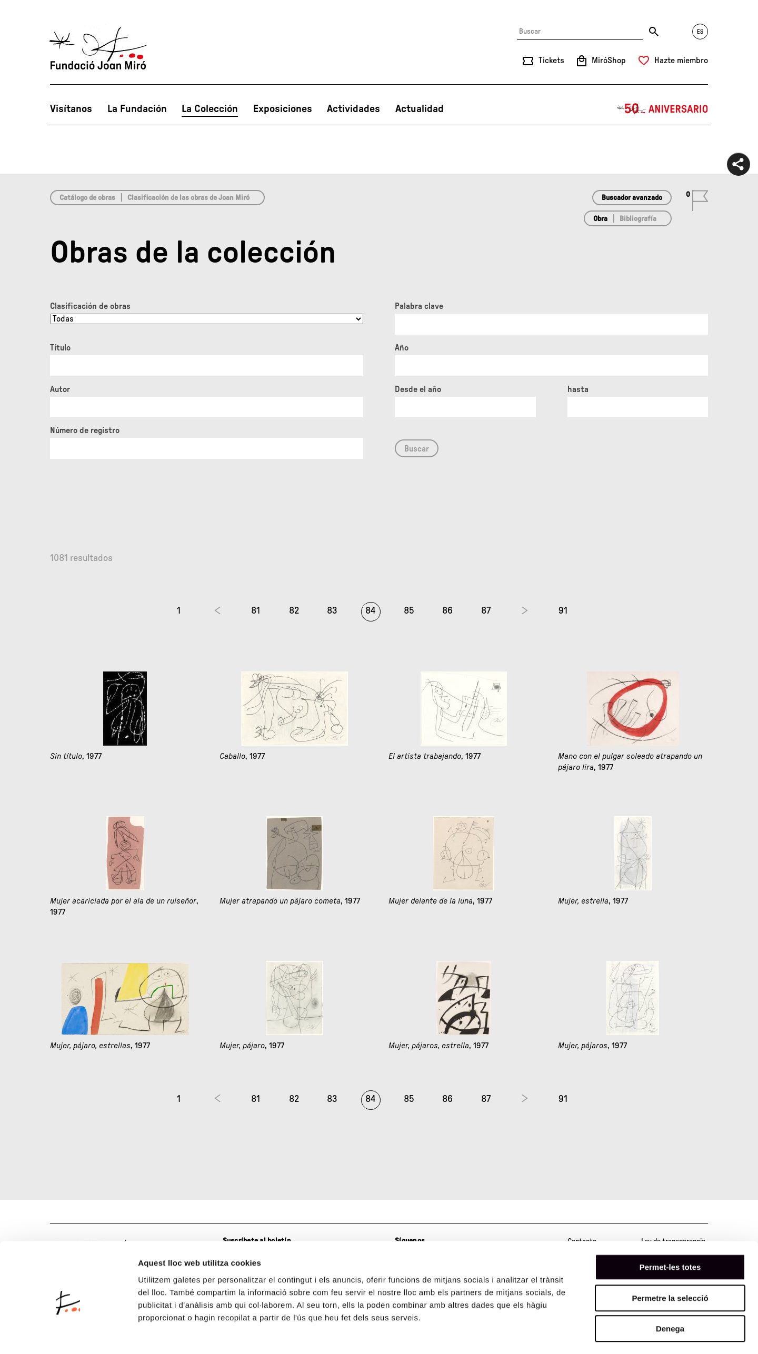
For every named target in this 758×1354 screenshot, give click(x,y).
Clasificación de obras (90, 306)
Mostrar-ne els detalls (606, 1333)
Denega (670, 1286)
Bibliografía (638, 219)
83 (332, 611)
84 (370, 611)
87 (486, 611)
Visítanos (71, 109)
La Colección (210, 109)
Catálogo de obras (87, 198)
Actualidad (419, 109)
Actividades (353, 109)
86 (447, 611)
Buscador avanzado (632, 198)
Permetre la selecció (670, 1256)
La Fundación (137, 109)
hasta (578, 389)
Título (60, 348)
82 (294, 611)
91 (562, 611)
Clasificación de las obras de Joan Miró (188, 198)
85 (409, 611)
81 (255, 611)
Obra (600, 219)
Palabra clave (419, 306)
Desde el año (418, 389)
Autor (60, 389)
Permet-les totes (670, 1225)
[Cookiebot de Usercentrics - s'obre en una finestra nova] (68, 1333)
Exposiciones (282, 109)
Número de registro (84, 430)
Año (401, 348)
